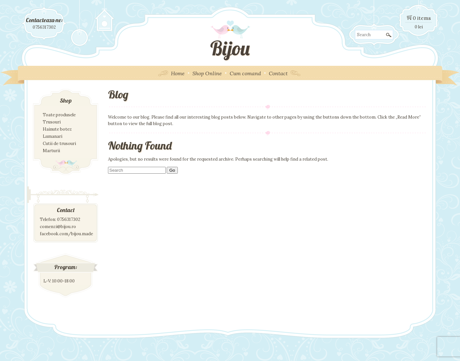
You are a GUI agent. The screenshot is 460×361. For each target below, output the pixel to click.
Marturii (51, 150)
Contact (278, 73)
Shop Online (207, 73)
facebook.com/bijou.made (66, 234)
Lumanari (52, 136)
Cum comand (245, 73)
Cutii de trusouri (59, 143)
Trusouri (52, 122)
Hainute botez (57, 129)
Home (178, 73)
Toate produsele (59, 115)
